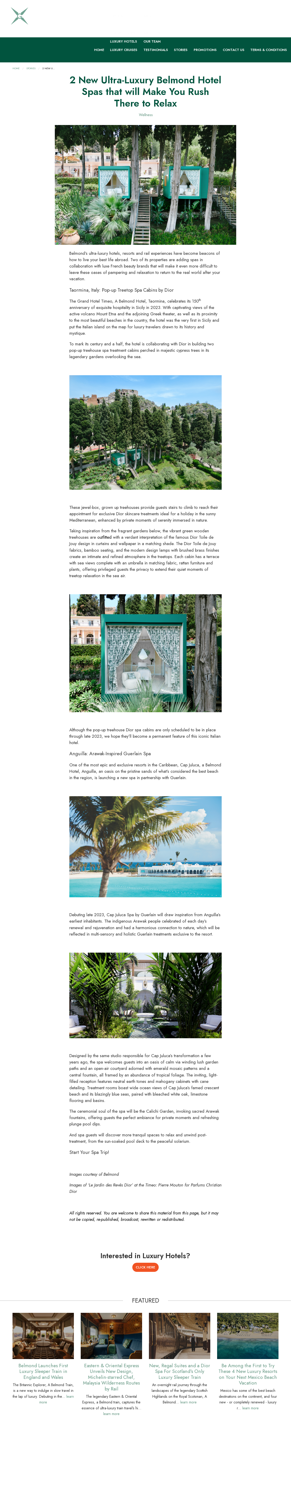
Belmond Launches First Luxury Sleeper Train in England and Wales (43, 1371)
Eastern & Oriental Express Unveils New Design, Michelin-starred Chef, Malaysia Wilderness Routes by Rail (111, 1377)
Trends (116, 16)
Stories (181, 49)
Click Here (145, 1267)
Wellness (146, 114)
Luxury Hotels (123, 41)
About (149, 16)
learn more (111, 1413)
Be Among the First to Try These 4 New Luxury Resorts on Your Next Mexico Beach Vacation (247, 1374)
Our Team (152, 41)
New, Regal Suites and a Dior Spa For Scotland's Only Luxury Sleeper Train (179, 1371)
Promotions (204, 49)
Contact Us (233, 49)
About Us (151, 32)
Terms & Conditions (268, 49)
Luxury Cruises (123, 49)
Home (99, 49)
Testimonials (155, 49)
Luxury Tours (122, 32)
